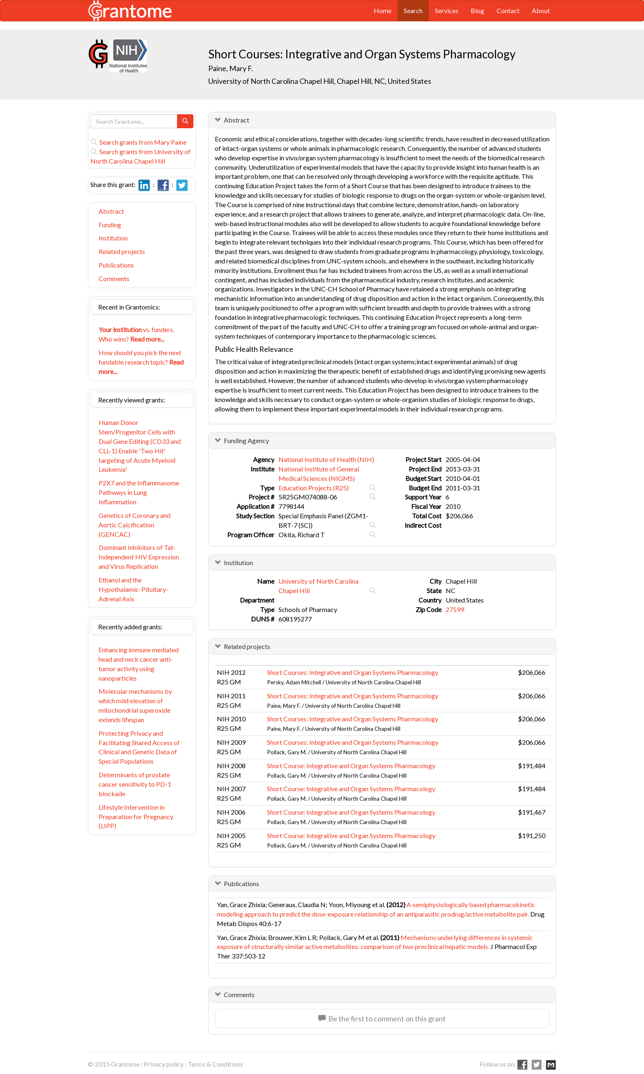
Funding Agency (246, 440)
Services (446, 10)
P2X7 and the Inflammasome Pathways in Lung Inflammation (139, 492)
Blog (477, 10)
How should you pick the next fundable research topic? (141, 362)
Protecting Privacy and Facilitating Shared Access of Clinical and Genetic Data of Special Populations (139, 747)
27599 (455, 609)
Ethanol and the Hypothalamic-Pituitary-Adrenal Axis (133, 589)
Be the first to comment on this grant (382, 1018)
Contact (508, 10)
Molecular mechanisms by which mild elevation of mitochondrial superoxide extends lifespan (135, 705)
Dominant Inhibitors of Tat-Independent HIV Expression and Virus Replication (139, 556)
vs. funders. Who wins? (136, 334)
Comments (114, 278)
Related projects (122, 251)
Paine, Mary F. (230, 68)
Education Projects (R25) (313, 488)
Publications (116, 265)
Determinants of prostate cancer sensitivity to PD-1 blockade (135, 784)
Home (382, 10)
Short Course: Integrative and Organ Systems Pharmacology (351, 765)
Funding (110, 225)
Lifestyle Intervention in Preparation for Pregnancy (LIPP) (136, 816)
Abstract (111, 211)
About (541, 10)
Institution (113, 238)
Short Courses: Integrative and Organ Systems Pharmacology (352, 672)
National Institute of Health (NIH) (326, 459)
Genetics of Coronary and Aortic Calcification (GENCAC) (134, 524)
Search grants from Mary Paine (138, 142)
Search (413, 10)
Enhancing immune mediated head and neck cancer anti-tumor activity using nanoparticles (139, 664)
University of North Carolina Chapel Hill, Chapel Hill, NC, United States (319, 80)
